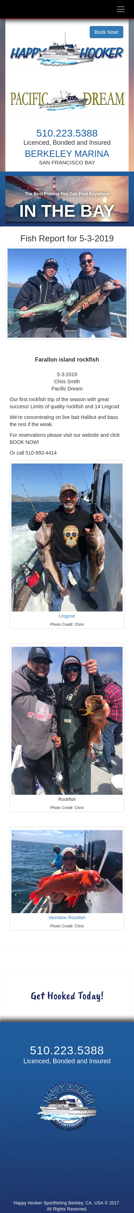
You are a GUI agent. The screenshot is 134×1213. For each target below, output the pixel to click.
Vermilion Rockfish (67, 922)
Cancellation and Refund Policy (67, 1186)
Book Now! (106, 32)
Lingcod (67, 620)
